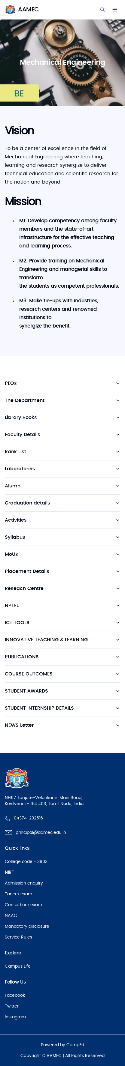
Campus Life (18, 966)
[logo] (22, 10)
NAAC (11, 916)
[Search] (102, 10)
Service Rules (18, 937)
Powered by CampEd (62, 1045)
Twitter (12, 1006)
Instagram (15, 1017)
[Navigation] (114, 10)
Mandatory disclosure (27, 926)
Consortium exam (23, 905)
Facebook (15, 995)
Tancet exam (18, 894)
